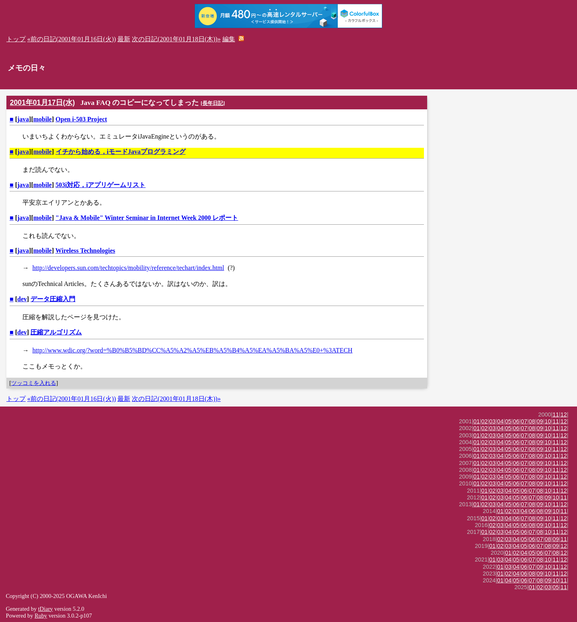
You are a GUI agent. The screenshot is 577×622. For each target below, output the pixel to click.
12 (564, 414)
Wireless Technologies (85, 250)
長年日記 (212, 103)
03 (492, 421)
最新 (123, 39)
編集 (228, 39)
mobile (42, 119)
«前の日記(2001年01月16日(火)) (71, 39)
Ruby (40, 615)
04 (500, 421)
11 (556, 414)
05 (508, 421)
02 (484, 421)
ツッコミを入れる (33, 383)
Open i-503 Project (81, 119)
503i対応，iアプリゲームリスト (101, 184)
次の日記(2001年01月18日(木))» (176, 39)
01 (476, 421)
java (23, 119)
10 (548, 421)
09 (540, 421)
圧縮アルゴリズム (56, 332)
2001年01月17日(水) (42, 103)
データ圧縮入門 (52, 299)
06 (516, 421)
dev (22, 299)
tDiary (45, 609)
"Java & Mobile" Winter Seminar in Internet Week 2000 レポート (147, 217)
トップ (16, 39)
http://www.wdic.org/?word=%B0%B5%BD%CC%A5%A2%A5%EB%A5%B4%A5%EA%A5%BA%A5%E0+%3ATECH (192, 350)
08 (532, 421)
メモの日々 (27, 68)
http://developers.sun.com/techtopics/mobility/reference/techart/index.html (128, 267)
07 (524, 421)
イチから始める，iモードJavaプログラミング (121, 151)
